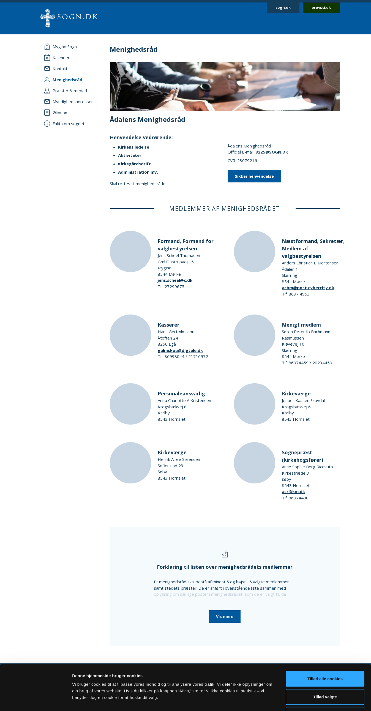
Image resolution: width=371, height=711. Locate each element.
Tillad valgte (325, 657)
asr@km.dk (293, 491)
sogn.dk (283, 7)
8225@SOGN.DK (271, 152)
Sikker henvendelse (254, 176)
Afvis (325, 674)
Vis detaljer (286, 700)
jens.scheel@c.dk (175, 280)
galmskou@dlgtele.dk (180, 350)
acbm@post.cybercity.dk (308, 287)
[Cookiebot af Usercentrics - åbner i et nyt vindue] (36, 700)
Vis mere (224, 616)
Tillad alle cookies (325, 638)
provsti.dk (321, 7)
